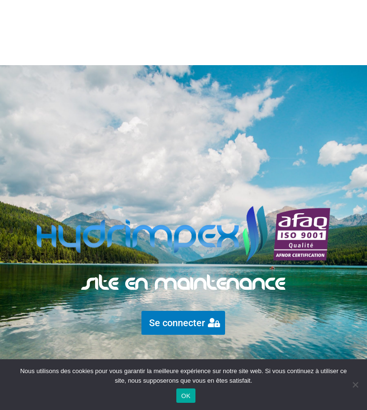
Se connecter (177, 323)
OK (185, 395)
